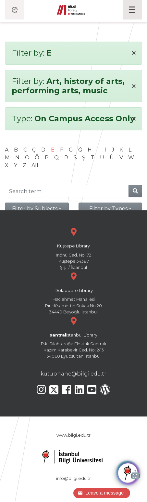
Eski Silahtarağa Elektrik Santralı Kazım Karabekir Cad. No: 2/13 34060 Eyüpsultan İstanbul (73, 337)
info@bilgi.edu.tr (73, 478)
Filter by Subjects (34, 208)
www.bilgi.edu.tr (73, 435)
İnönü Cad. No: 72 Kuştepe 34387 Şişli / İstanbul (73, 248)
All (34, 165)
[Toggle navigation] (132, 10)
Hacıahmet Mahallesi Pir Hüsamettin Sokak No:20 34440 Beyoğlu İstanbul (73, 292)
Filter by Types (108, 208)
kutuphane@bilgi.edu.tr (73, 374)
